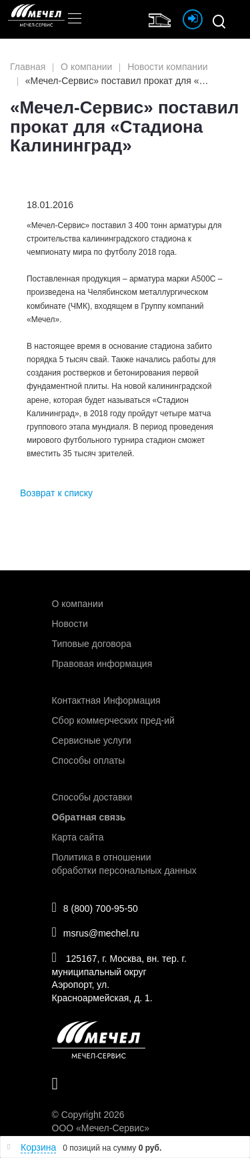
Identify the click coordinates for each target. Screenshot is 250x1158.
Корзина (38, 1147)
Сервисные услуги (91, 740)
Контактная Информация (106, 700)
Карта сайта (78, 837)
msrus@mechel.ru (95, 932)
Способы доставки (92, 797)
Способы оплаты (88, 760)
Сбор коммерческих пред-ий (113, 720)
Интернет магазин (163, 18)
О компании (77, 603)
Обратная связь (89, 817)
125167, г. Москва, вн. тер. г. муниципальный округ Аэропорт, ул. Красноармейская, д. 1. (119, 977)
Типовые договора (91, 643)
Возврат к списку (56, 493)
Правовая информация (102, 663)
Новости (70, 623)
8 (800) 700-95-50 (95, 907)
